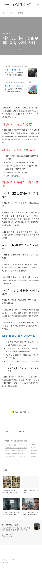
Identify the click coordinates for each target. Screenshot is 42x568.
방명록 (20, 13)
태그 (11, 13)
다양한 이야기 (9, 441)
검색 (32, 4)
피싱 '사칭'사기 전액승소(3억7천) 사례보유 (14, 69)
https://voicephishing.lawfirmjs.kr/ (16, 82)
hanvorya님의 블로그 (17, 4)
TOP (37, 561)
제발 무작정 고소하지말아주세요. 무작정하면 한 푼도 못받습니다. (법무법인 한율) (14, 74)
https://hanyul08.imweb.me (14, 66)
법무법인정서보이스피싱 (14, 86)
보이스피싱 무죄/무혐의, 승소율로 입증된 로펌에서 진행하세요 (14, 90)
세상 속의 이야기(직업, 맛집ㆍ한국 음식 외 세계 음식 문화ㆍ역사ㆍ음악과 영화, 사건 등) (16, 529)
